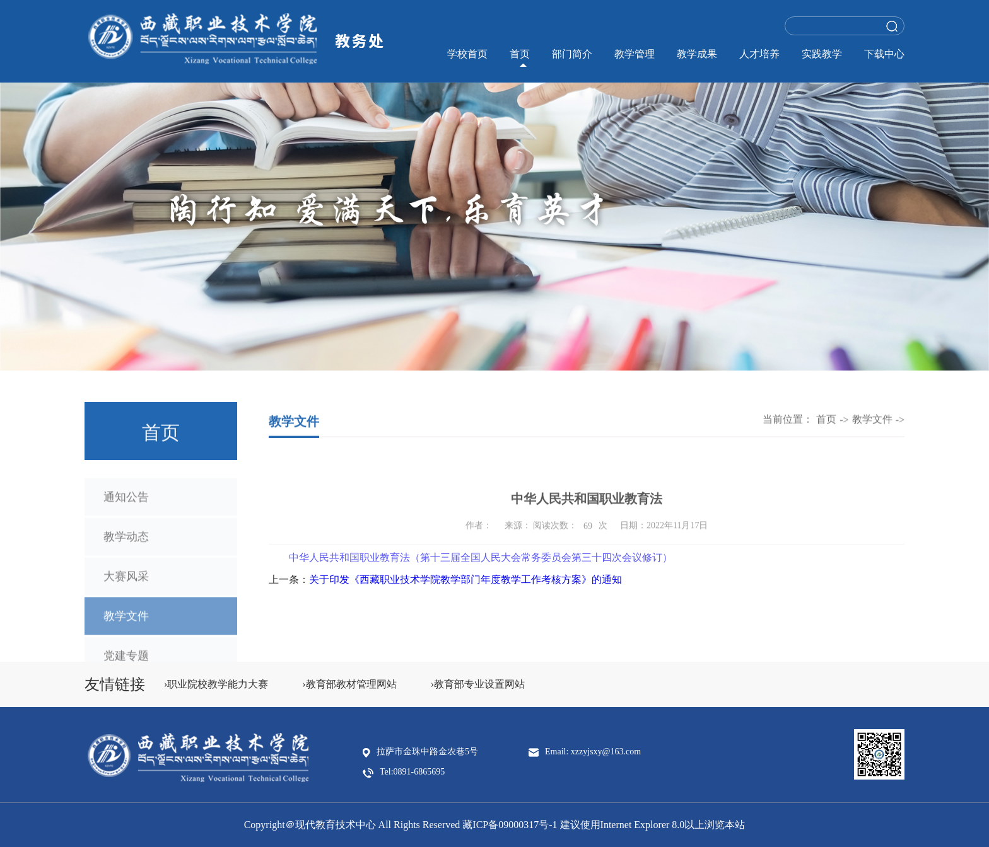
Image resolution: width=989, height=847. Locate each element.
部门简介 (572, 54)
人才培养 (759, 54)
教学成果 (697, 54)
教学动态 (126, 544)
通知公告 (126, 504)
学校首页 (467, 54)
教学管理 (634, 54)
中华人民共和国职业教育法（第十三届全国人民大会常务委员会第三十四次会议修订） (480, 561)
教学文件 (126, 623)
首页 (520, 54)
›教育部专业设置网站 (478, 684)
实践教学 (822, 54)
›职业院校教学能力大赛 (216, 684)
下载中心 (884, 54)
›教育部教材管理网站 (349, 684)
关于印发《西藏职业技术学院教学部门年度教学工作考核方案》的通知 (465, 579)
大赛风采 (126, 583)
